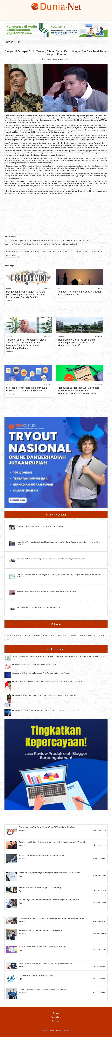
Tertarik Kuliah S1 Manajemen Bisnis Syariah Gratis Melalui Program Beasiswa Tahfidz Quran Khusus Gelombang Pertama (26, 344)
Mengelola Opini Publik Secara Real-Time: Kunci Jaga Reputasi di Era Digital (38, 710)
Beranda (56, 1013)
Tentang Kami (56, 1017)
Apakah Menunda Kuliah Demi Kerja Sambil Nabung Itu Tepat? (40, 930)
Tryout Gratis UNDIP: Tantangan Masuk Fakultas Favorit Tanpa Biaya (42, 989)
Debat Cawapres (26, 251)
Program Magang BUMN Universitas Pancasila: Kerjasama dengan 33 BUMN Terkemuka (49, 900)
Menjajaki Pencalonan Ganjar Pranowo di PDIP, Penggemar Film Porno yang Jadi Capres (47, 591)
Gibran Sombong (11, 251)
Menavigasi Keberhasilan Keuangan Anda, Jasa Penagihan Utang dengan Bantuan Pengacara (51, 918)
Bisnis (8, 385)
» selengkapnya (10, 300)
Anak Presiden (97, 251)
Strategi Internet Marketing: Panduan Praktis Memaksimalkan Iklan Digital (26, 389)
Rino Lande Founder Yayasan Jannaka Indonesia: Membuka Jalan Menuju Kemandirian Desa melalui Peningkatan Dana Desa (47, 241)
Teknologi (101, 635)
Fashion (8, 635)
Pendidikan (9, 337)
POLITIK (18, 42)
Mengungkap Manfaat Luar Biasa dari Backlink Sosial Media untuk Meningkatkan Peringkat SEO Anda (78, 390)
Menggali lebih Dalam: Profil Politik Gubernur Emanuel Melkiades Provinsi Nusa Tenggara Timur (45, 695)
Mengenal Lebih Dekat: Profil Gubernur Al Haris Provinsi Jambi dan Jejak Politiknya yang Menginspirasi (47, 681)
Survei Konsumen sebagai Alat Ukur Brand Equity (36, 975)
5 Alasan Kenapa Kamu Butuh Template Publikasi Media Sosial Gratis (43, 947)
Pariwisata (27, 635)
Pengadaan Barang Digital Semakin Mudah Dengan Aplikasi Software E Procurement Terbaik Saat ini (25, 294)
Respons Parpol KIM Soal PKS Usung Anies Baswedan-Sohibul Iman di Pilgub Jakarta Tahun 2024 (52, 842)
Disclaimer (56, 1021)
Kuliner (45, 635)
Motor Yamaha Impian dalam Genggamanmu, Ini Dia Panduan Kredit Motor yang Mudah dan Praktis (51, 559)
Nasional (8, 288)
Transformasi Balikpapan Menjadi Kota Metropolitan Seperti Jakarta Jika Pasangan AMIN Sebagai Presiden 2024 (43, 244)
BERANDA (9, 42)
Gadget (59, 635)
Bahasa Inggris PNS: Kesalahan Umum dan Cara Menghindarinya (41, 855)
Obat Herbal (17, 635)
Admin (68, 59)
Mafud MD (69, 251)
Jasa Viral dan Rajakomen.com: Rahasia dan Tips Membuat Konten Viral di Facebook (41, 673)
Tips (59, 288)
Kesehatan (73, 635)
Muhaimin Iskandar (82, 251)
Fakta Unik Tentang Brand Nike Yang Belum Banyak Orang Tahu (38, 607)
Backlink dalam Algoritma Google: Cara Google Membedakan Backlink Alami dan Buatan (49, 873)
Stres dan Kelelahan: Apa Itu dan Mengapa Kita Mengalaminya (40, 887)
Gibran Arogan (40, 251)
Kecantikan (36, 635)
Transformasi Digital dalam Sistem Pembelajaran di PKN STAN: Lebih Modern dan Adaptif (76, 342)
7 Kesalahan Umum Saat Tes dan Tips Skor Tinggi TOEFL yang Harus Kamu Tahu (47, 827)
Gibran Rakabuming (12, 256)
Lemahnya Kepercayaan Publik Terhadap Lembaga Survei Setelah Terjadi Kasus (46, 963)
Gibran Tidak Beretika (55, 251)
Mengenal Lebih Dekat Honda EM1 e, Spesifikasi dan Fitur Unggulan (40, 526)
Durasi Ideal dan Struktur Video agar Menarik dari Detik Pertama (34, 664)
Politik (52, 635)
